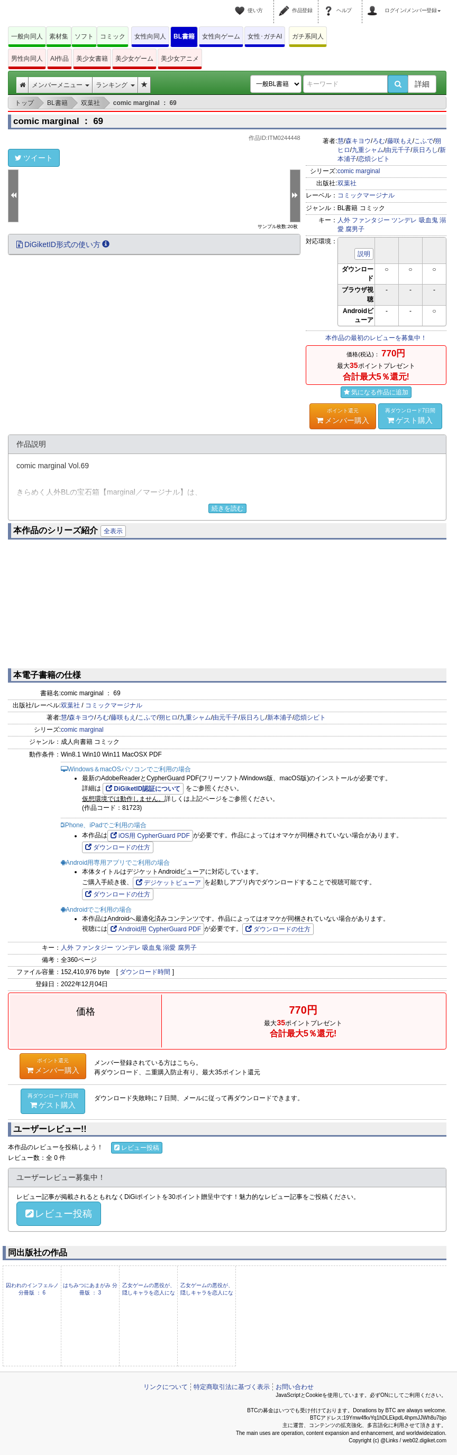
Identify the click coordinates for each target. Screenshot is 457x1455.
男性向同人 (27, 58)
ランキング (115, 85)
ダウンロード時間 (145, 972)
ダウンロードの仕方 (117, 847)
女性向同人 (150, 36)
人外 (343, 220)
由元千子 (397, 150)
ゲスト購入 (410, 415)
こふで (423, 141)
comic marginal (358, 171)
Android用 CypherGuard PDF (156, 929)
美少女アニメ (180, 58)
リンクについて (165, 1387)
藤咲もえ (400, 141)
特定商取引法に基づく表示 (232, 1387)
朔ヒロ (168, 717)
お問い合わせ (295, 1387)
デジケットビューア (168, 882)
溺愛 (169, 947)
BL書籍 (184, 36)
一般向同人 (27, 36)
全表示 (113, 531)
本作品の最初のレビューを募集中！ (376, 338)
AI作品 (59, 58)
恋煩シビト (374, 159)
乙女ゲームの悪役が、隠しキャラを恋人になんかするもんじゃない (148, 1292)
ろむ (378, 141)
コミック (112, 36)
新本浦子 (280, 717)
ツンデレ (404, 220)
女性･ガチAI (265, 36)
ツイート (34, 158)
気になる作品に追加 (376, 392)
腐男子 (354, 229)
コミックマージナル (366, 195)
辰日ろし (425, 150)
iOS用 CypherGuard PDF (150, 835)
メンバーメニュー (60, 85)
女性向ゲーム (221, 36)
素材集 (58, 36)
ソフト (84, 36)
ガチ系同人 (308, 36)
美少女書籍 (92, 58)
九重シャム (367, 150)
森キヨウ (358, 141)
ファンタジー (371, 220)
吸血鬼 (428, 220)
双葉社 (347, 183)
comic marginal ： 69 (58, 121)
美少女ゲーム (134, 58)
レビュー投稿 (136, 1147)
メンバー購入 (342, 415)
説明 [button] (364, 254)
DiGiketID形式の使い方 (62, 244)
